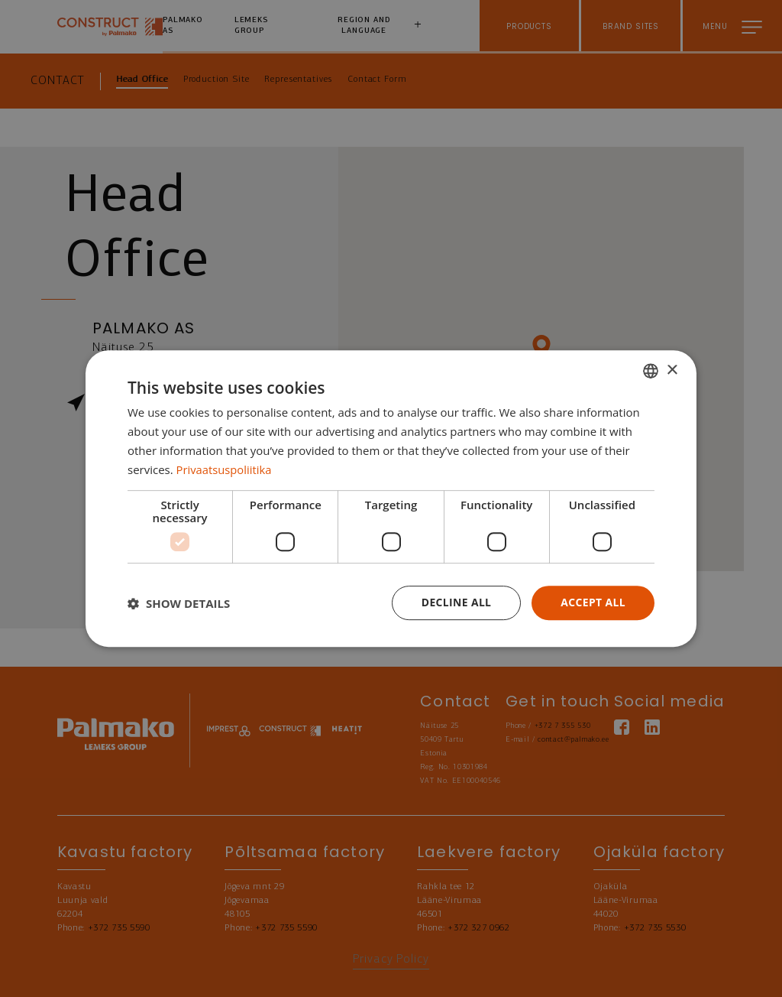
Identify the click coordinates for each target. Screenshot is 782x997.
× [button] (671, 369)
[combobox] (650, 370)
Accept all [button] (593, 602)
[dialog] (391, 498)
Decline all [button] (455, 602)
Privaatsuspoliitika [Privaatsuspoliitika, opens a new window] (224, 469)
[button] (179, 603)
